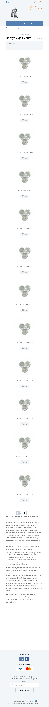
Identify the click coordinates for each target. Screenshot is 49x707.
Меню (8, 2)
